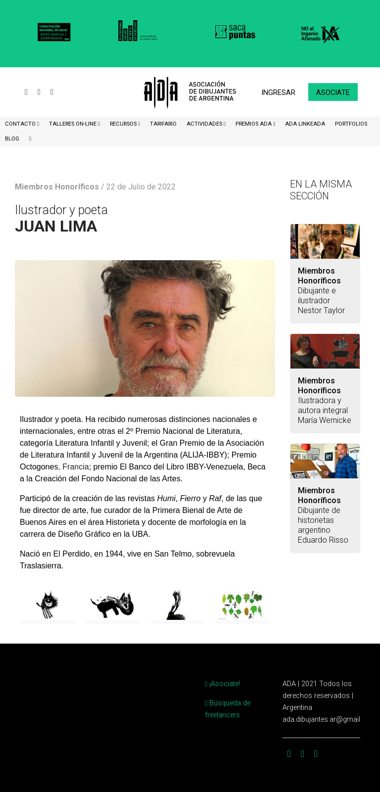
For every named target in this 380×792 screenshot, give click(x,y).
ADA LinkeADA (305, 124)
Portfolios (351, 124)
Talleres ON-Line (73, 124)
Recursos (124, 124)
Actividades (205, 124)
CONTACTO (21, 124)
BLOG (12, 139)
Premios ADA (254, 124)
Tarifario (163, 124)
